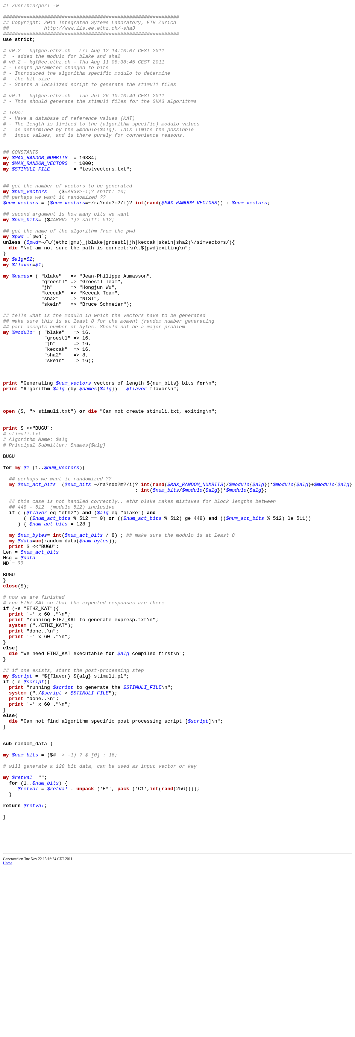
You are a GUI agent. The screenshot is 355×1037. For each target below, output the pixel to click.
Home (7, 1032)
